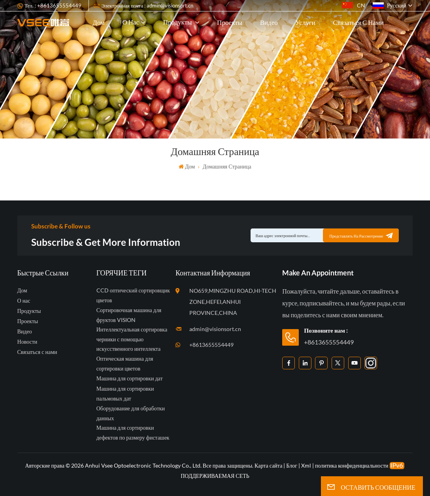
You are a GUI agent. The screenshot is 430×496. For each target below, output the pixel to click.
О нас (130, 22)
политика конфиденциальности (352, 465)
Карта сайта (269, 465)
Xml (306, 465)
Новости (27, 341)
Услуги (305, 22)
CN (353, 5)
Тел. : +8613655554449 (53, 5)
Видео (269, 22)
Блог (291, 465)
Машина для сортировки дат (129, 378)
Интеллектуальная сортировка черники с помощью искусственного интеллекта (131, 339)
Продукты (178, 22)
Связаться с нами (358, 22)
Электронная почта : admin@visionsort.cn (148, 5)
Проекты (229, 22)
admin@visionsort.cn (215, 329)
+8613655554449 (211, 344)
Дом (98, 22)
